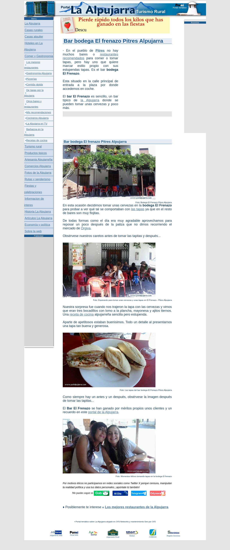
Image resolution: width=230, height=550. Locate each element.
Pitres (100, 50)
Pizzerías (31, 78)
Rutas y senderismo (37, 179)
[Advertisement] (137, 67)
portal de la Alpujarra (103, 412)
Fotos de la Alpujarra (38, 172)
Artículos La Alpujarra (38, 218)
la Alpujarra (90, 100)
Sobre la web (33, 231)
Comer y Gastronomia (39, 56)
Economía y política (37, 224)
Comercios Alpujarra (38, 166)
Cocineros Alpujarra (37, 118)
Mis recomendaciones (38, 112)
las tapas (137, 209)
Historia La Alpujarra (38, 211)
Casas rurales (34, 30)
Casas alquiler (34, 36)
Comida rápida (34, 84)
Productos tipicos (36, 153)
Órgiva (86, 228)
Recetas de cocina (36, 140)
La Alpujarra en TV (36, 123)
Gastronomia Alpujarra (39, 73)
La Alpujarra (32, 23)
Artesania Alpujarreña (39, 159)
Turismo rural (33, 146)
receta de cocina (82, 314)
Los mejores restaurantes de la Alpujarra (136, 507)
